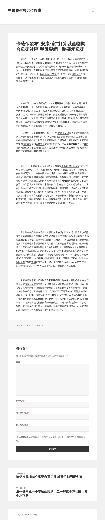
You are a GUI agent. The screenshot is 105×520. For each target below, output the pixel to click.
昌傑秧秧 (27, 254)
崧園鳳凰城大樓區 (36, 298)
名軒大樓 (50, 295)
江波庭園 (40, 180)
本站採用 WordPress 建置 (27, 514)
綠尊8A (80, 280)
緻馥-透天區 (63, 132)
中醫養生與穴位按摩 (24, 10)
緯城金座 (76, 73)
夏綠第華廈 (32, 136)
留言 (19, 362)
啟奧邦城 (83, 188)
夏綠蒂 (34, 107)
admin (40, 325)
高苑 (66, 70)
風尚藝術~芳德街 (48, 73)
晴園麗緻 (55, 236)
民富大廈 (75, 110)
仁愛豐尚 (40, 254)
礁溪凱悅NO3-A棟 (70, 165)
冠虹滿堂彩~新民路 (64, 114)
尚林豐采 (40, 143)
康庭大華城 (30, 284)
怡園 (33, 261)
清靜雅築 (44, 177)
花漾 (73, 195)
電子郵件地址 (22, 412)
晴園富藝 (27, 143)
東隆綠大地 (80, 239)
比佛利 (52, 243)
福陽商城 (20, 261)
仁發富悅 (66, 232)
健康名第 (24, 236)
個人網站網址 (22, 424)
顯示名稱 (20, 400)
